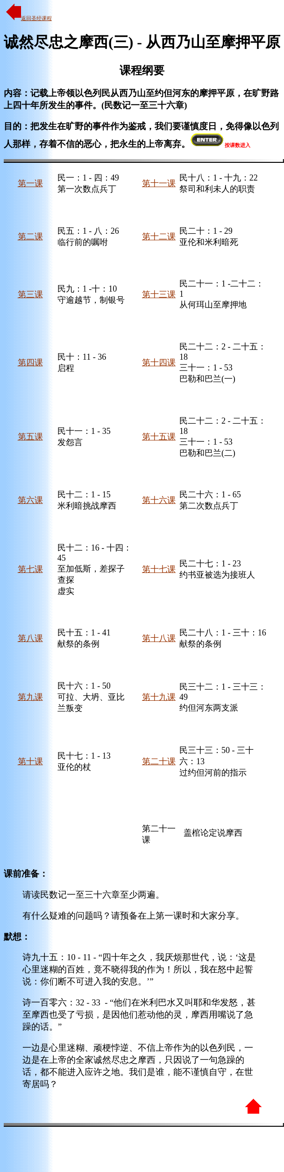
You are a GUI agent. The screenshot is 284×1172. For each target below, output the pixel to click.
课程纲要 (142, 70)
